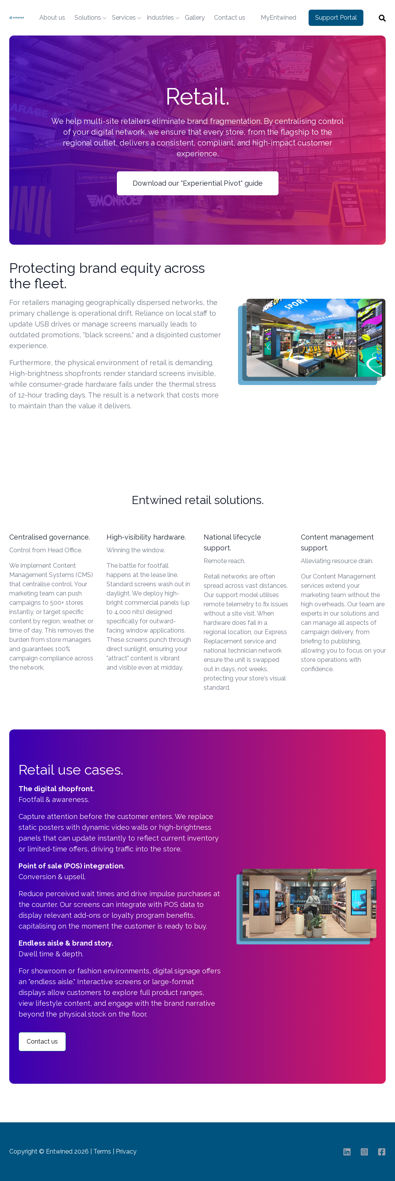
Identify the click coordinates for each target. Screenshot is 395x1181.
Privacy (126, 1151)
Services (124, 17)
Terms (102, 1151)
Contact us (229, 17)
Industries (160, 17)
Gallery (195, 17)
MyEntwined (278, 17)
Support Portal (336, 17)
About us (52, 17)
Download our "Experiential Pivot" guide (198, 183)
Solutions (87, 17)
